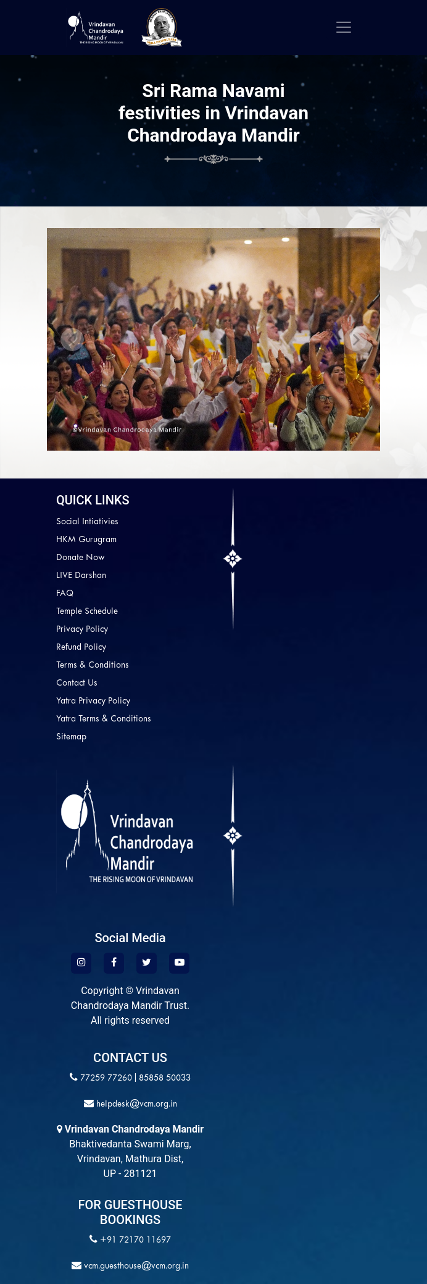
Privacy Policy (82, 630)
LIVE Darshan (81, 576)
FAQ (64, 594)
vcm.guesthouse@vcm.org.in (135, 1266)
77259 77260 (106, 1078)
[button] (72, 339)
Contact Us (76, 683)
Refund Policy (81, 648)
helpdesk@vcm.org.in (135, 1104)
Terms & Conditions (92, 665)
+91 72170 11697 (135, 1240)
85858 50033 (165, 1078)
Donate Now (80, 558)
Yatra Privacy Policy (93, 701)
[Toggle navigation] (343, 27)
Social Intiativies (87, 522)
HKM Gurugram (86, 540)
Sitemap (71, 737)
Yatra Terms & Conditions (103, 719)
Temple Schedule (87, 612)
